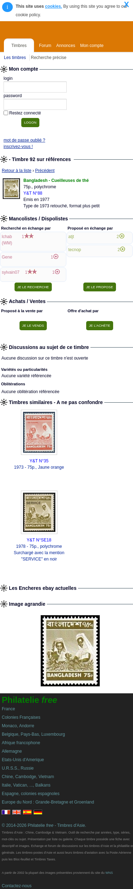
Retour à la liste (16, 170)
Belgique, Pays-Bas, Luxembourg (33, 734)
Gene (7, 257)
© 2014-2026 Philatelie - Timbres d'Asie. (44, 825)
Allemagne (12, 751)
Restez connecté (25, 113)
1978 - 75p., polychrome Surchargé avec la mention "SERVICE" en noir (39, 553)
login (8, 78)
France (8, 708)
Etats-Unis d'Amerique (23, 759)
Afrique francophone (21, 742)
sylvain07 (11, 272)
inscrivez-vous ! (18, 146)
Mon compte (92, 45)
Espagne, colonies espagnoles (31, 793)
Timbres (19, 45)
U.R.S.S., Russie (18, 768)
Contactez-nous (17, 885)
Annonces (65, 45)
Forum (45, 45)
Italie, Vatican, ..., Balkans (26, 785)
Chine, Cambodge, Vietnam (28, 776)
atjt (71, 236)
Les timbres (15, 57)
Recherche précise (48, 57)
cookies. (53, 6)
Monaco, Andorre (18, 725)
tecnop (74, 249)
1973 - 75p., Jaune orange (39, 467)
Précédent (45, 170)
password (13, 95)
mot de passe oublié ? (24, 140)
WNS (109, 873)
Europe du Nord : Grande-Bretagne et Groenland (48, 802)
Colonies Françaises (21, 717)
